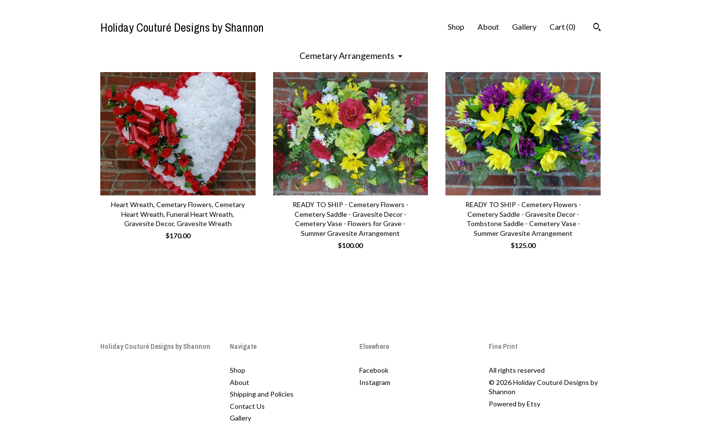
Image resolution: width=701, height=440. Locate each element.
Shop (456, 26)
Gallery (524, 26)
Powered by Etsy (514, 404)
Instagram (374, 382)
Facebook (373, 370)
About (488, 26)
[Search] (597, 28)
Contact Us (247, 406)
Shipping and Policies (262, 394)
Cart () (562, 26)
